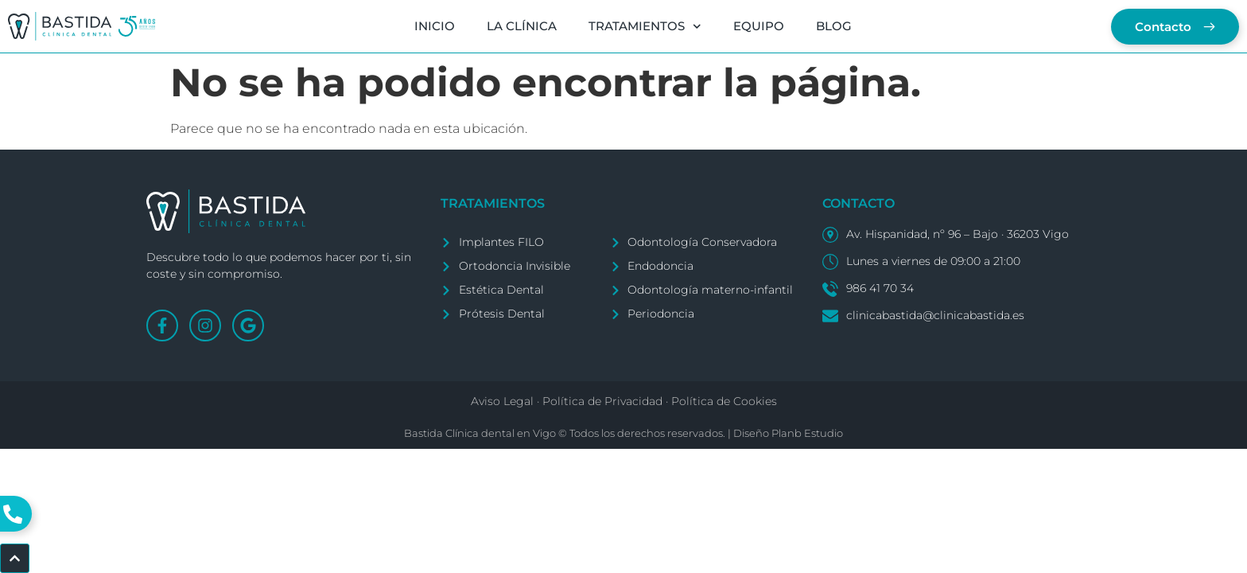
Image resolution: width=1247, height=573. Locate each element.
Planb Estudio (807, 433)
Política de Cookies (724, 401)
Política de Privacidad (602, 401)
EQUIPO (758, 25)
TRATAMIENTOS (645, 26)
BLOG (834, 25)
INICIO (434, 25)
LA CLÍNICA (522, 25)
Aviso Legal (502, 401)
